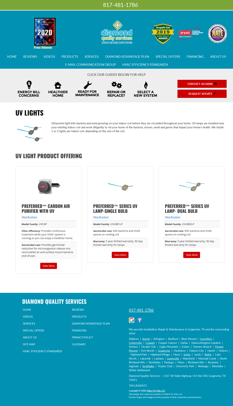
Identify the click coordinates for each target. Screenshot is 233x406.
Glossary (85, 352)
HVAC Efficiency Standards (145, 65)
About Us (218, 56)
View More (49, 265)
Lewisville (173, 358)
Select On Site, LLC (156, 390)
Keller (208, 354)
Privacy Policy (89, 345)
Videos (49, 56)
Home (12, 56)
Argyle (146, 338)
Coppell (150, 342)
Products (70, 56)
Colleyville (135, 342)
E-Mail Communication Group (90, 65)
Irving (187, 354)
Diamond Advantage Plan (127, 56)
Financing (195, 56)
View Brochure (29, 217)
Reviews (30, 56)
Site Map (35, 352)
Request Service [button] (202, 93)
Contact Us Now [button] (202, 83)
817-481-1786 (141, 310)
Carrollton (206, 338)
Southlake (148, 366)
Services (92, 56)
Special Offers (168, 56)
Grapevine (164, 350)
